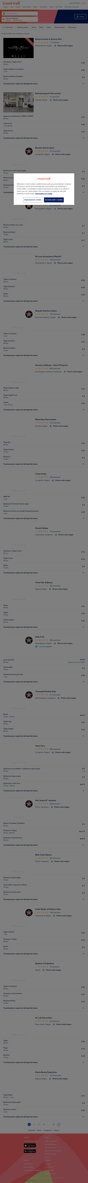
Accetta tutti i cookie (54, 200)
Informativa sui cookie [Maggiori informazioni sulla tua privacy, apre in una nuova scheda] (43, 194)
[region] (44, 189)
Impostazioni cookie (32, 200)
